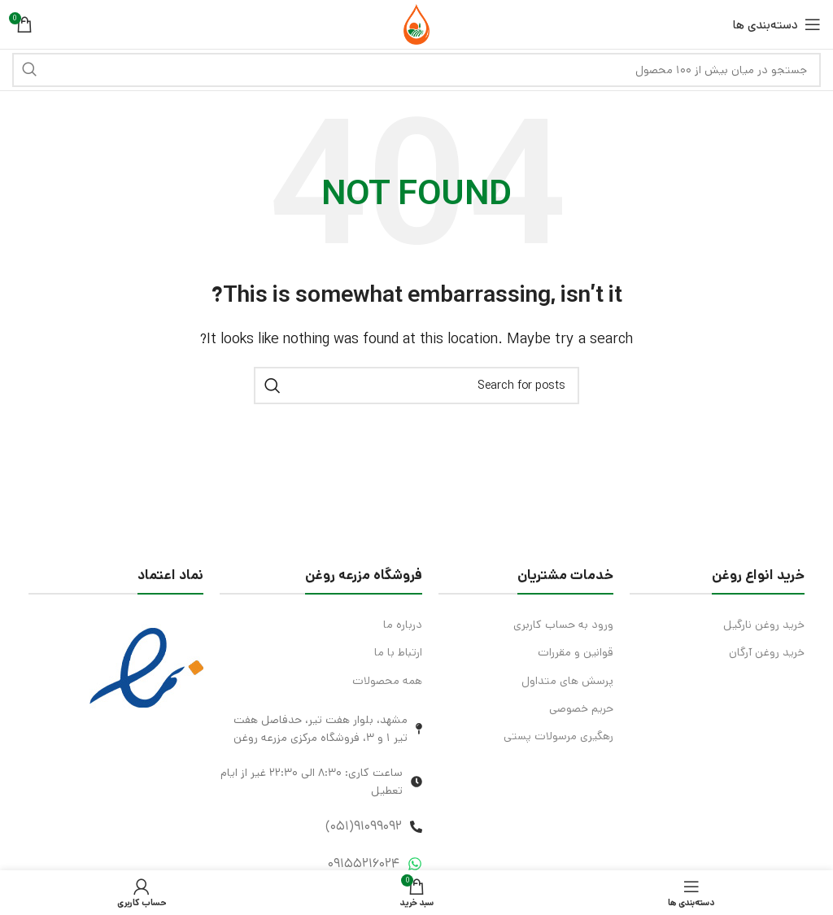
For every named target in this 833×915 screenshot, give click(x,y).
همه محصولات (387, 681)
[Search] (416, 70)
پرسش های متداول (567, 681)
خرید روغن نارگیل (764, 625)
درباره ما (402, 625)
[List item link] (321, 826)
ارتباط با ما (398, 652)
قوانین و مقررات (575, 652)
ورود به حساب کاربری (563, 625)
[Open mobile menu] (777, 24)
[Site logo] (416, 24)
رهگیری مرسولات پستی (558, 736)
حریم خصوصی (581, 708)
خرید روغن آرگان (767, 652)
